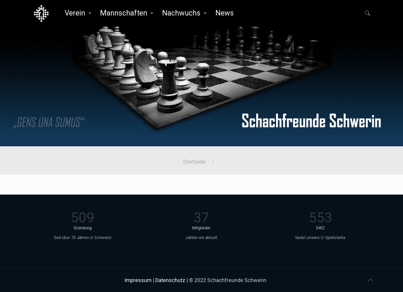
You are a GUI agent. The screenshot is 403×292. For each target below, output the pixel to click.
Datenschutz (170, 280)
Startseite (194, 162)
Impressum (138, 280)
